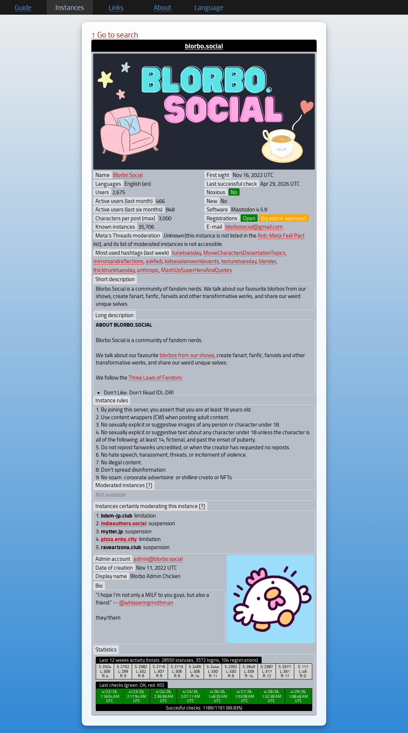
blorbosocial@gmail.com (254, 226)
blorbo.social (204, 46)
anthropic (148, 269)
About (162, 7)
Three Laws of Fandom (155, 377)
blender (267, 261)
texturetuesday (238, 261)
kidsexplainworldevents (192, 261)
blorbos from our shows (187, 355)
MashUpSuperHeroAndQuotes (196, 269)
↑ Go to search (114, 34)
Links (116, 7)
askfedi (154, 261)
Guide (23, 7)
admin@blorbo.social (158, 558)
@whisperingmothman (146, 602)
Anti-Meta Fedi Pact (281, 235)
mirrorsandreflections (118, 261)
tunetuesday (186, 252)
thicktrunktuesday (114, 269)
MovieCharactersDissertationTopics (244, 252)
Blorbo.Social (128, 174)
